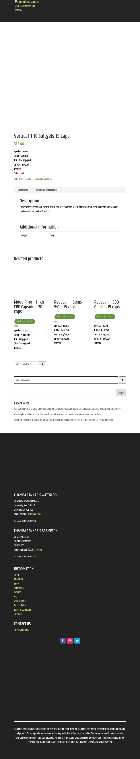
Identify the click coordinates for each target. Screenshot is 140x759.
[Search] (122, 380)
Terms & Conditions (22, 610)
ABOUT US (18, 579)
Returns (17, 592)
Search (18, 373)
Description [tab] (23, 190)
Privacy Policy (20, 605)
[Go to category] (42, 363)
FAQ (15, 597)
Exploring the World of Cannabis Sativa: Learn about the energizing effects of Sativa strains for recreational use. (64, 420)
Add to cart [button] (25, 321)
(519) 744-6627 (34, 514)
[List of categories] (26, 363)
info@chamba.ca (21, 630)
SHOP (16, 584)
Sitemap (18, 614)
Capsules (48, 179)
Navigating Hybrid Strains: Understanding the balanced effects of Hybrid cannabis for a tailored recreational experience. (67, 409)
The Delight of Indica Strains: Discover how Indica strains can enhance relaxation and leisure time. (57, 415)
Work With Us (20, 601)
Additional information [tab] (46, 190)
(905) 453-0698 (35, 550)
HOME (16, 575)
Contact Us (19, 588)
